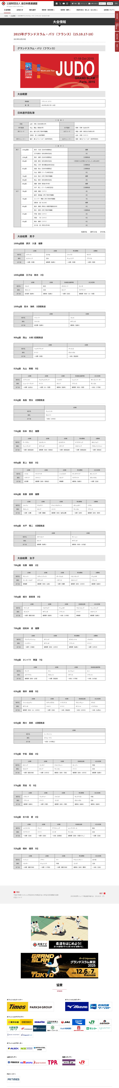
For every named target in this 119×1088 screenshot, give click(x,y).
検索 (109, 3)
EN (116, 3)
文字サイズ (102, 3)
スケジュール (83, 3)
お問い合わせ (94, 3)
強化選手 (32, 10)
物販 (75, 3)
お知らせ (20, 10)
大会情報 (7, 10)
